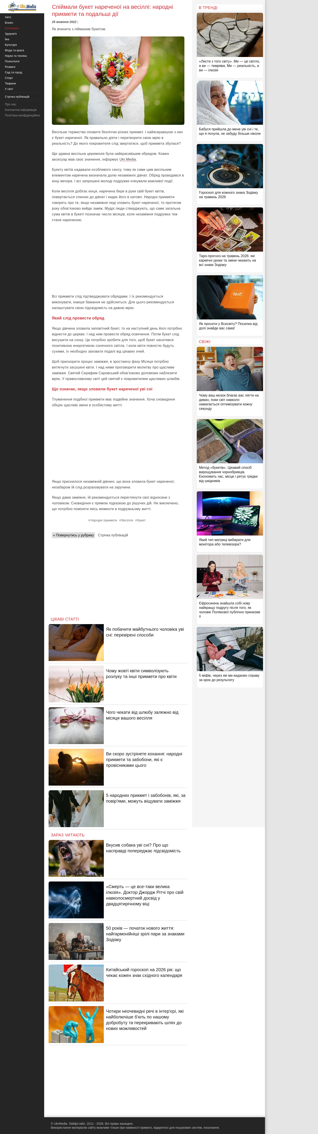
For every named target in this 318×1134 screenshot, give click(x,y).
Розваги (10, 66)
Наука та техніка (16, 55)
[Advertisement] (118, 258)
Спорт (9, 78)
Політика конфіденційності (24, 115)
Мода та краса (14, 50)
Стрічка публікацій (113, 535)
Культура (11, 44)
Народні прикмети (104, 520)
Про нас (10, 104)
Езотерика (12, 28)
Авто (8, 17)
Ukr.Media (127, 159)
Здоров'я (11, 33)
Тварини (10, 83)
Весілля (127, 520)
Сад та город (13, 72)
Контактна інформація (21, 110)
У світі (9, 89)
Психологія (12, 61)
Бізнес (9, 22)
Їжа (7, 39)
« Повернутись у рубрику (73, 535)
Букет (142, 520)
